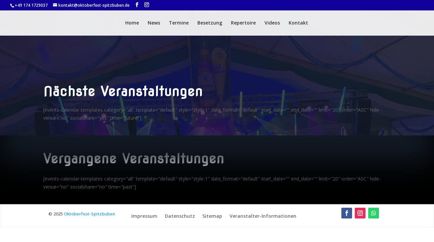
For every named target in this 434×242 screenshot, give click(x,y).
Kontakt (298, 23)
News (154, 23)
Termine (179, 23)
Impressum (144, 215)
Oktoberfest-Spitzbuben (89, 214)
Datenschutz (180, 215)
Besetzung (209, 23)
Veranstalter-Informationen (263, 215)
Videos (272, 23)
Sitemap (212, 215)
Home (132, 23)
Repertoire (243, 23)
